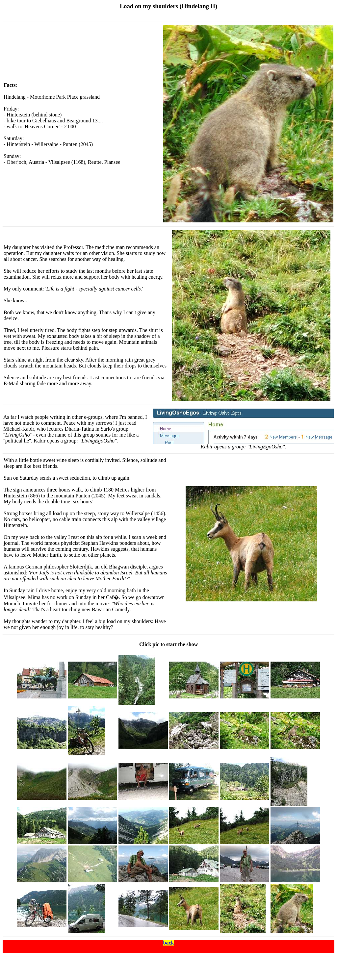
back (168, 943)
